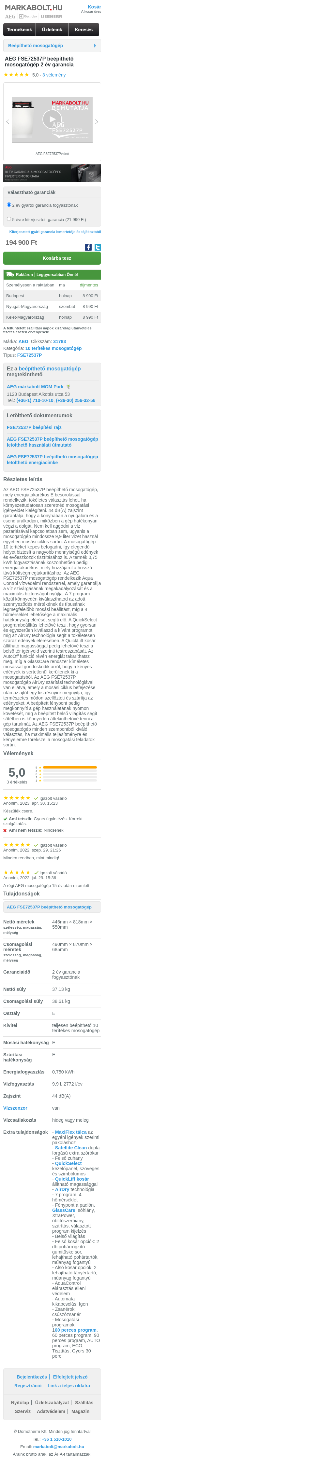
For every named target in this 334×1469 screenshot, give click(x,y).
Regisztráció (27, 1385)
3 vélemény (54, 74)
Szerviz (23, 1411)
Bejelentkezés (32, 1376)
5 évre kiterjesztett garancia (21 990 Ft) (46, 219)
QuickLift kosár (72, 1179)
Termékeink (19, 29)
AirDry (62, 1189)
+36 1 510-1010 (56, 1439)
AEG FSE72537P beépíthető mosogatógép (49, 907)
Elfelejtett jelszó (70, 1376)
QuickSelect (68, 1163)
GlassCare (63, 1210)
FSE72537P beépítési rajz (34, 427)
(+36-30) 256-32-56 (76, 400)
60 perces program (76, 1330)
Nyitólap (20, 1402)
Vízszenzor (15, 1108)
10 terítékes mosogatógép (53, 348)
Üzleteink (52, 29)
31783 (59, 341)
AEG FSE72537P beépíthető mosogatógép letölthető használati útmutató (52, 442)
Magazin (80, 1411)
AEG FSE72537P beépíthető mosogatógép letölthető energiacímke (52, 459)
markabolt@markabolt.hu (58, 1446)
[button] (52, 119)
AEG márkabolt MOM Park (35, 386)
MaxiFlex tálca (71, 1132)
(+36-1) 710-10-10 (35, 400)
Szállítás (84, 1402)
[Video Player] (52, 120)
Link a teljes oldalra (69, 1385)
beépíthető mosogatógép (50, 368)
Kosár (94, 6)
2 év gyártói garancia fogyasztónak (42, 205)
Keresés (84, 29)
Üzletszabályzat (52, 1402)
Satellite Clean (71, 1147)
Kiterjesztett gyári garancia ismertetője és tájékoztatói (55, 232)
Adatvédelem (51, 1411)
